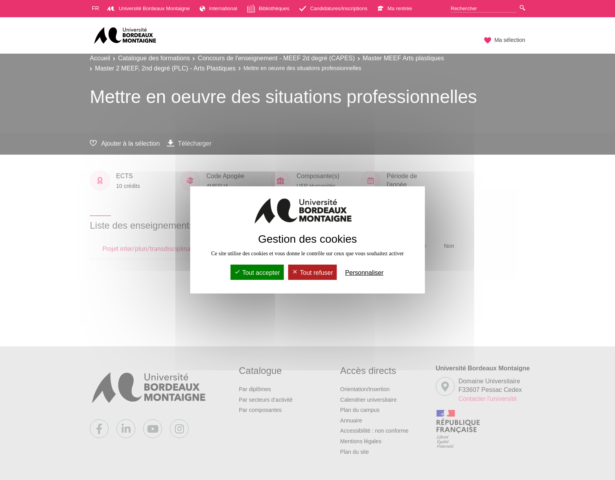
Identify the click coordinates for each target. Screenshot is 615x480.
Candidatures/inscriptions (333, 8)
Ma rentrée (394, 8)
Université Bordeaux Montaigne (148, 8)
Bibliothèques (268, 9)
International (218, 8)
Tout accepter (257, 272)
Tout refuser (312, 272)
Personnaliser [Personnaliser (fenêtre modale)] (364, 272)
